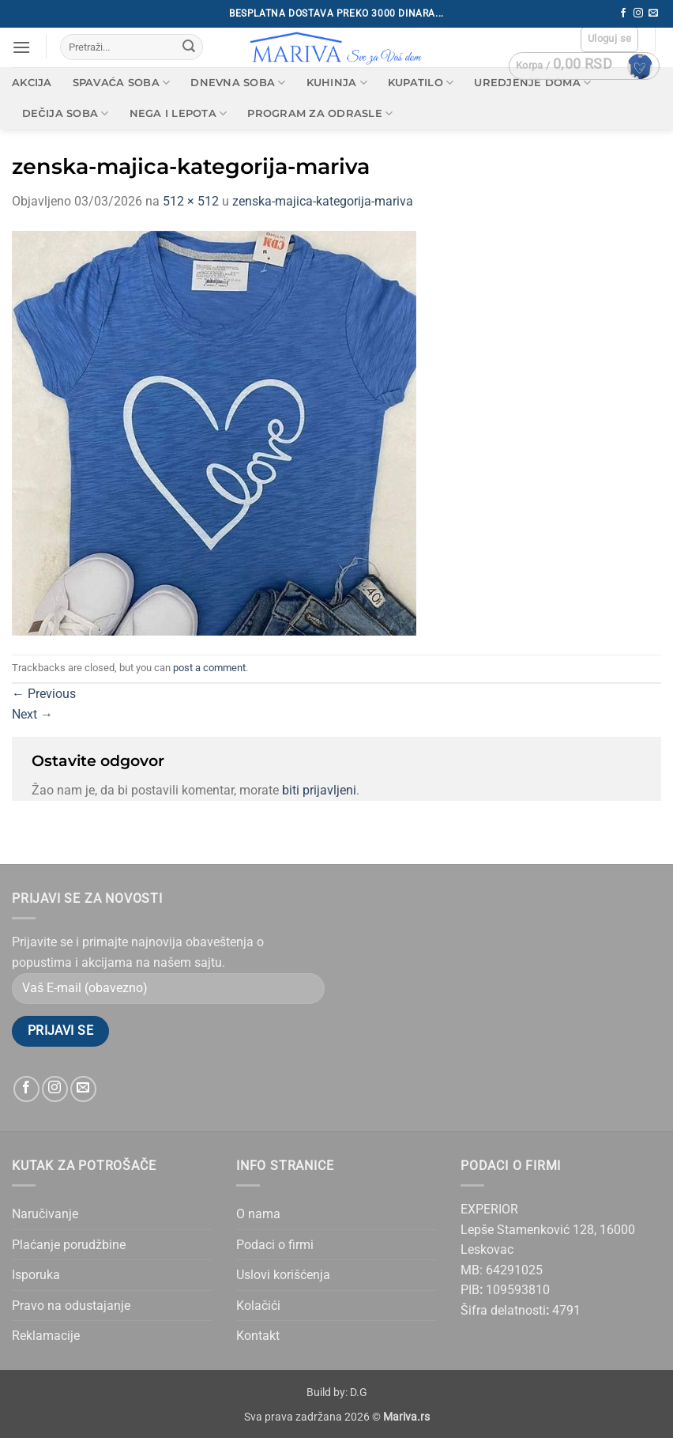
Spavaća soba (122, 82)
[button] (21, 47)
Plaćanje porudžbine (69, 1244)
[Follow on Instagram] (638, 13)
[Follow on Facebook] (623, 13)
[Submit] (188, 47)
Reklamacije (46, 1335)
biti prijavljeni (319, 790)
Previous (44, 693)
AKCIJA (32, 83)
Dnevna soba (237, 82)
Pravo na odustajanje (71, 1305)
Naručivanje (45, 1213)
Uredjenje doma (532, 82)
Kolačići (258, 1305)
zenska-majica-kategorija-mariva (322, 201)
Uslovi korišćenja (283, 1274)
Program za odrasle (320, 113)
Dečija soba (65, 113)
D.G (358, 1392)
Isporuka (36, 1274)
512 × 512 (191, 201)
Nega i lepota (178, 113)
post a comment (209, 668)
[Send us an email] (653, 13)
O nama (258, 1213)
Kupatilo (421, 82)
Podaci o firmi (275, 1244)
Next (32, 714)
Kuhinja (336, 82)
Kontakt (258, 1335)
